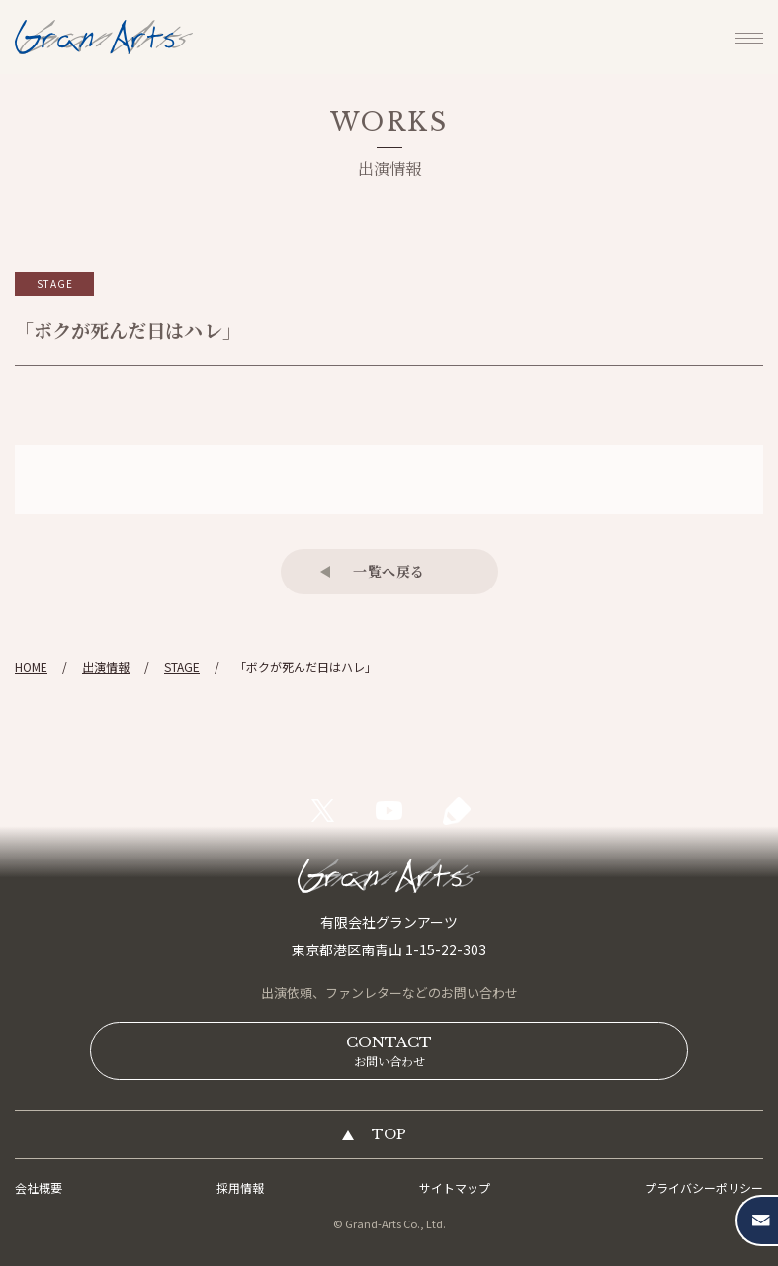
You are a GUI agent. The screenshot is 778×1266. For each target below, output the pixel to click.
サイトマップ (454, 1187)
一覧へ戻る (389, 571)
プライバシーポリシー (704, 1187)
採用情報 (240, 1187)
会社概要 (38, 1187)
